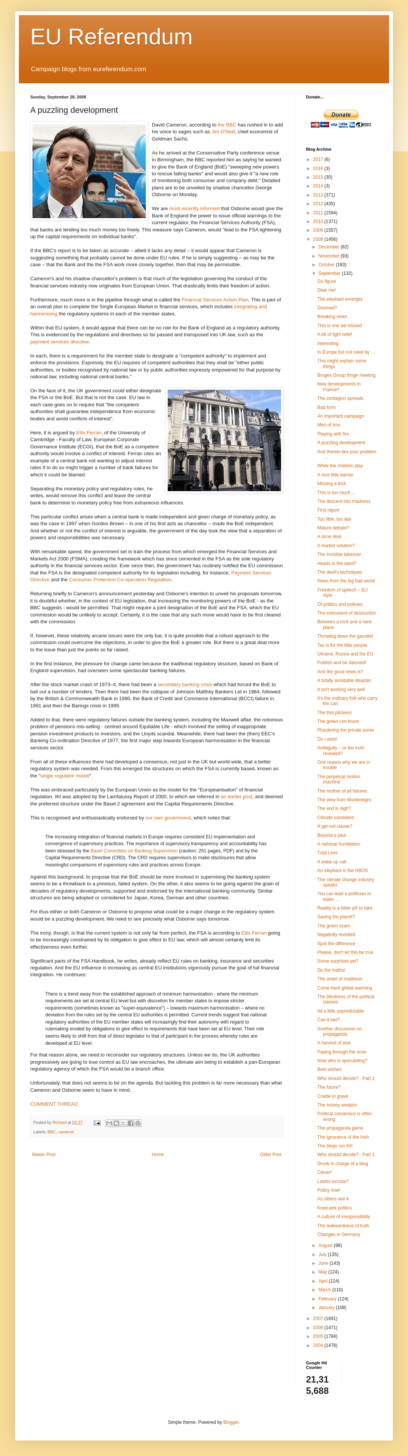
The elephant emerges (340, 299)
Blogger (231, 1422)
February (328, 1299)
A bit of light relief (334, 334)
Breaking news (332, 316)
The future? (328, 1087)
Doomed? (327, 308)
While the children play (340, 465)
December (329, 247)
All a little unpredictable (340, 1011)
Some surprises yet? (338, 961)
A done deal (329, 536)
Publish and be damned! (341, 662)
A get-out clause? (334, 826)
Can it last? (328, 1019)
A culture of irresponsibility (343, 1216)
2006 (319, 1327)
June (323, 1263)
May (323, 1272)
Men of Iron (328, 425)
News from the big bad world (346, 581)
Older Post (270, 1154)
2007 (319, 1318)
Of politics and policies (339, 604)
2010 (319, 221)
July (323, 1254)
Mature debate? (333, 528)
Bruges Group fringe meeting (346, 375)
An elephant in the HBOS (342, 870)
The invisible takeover (339, 554)
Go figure (326, 281)
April (323, 1281)
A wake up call (331, 862)
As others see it (333, 1199)
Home (158, 1154)
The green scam (333, 926)
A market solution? (336, 545)
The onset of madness (339, 979)
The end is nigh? (334, 808)
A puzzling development (341, 442)
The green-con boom (338, 721)
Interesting (327, 343)
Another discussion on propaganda (339, 1031)
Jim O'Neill (223, 131)
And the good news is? (340, 671)
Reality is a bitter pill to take (344, 908)
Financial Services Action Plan (215, 300)
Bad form (326, 407)
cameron (66, 1132)
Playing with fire (333, 434)
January (327, 1307)
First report (328, 510)
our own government (168, 818)
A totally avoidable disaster (344, 680)
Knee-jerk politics (334, 1208)
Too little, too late (334, 519)
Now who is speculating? (342, 1060)
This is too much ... (336, 492)
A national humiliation (338, 844)
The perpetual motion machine (338, 779)
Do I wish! (327, 739)
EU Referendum (111, 36)
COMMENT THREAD (54, 1104)
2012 (319, 203)
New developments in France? (339, 386)
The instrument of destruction (346, 613)
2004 (319, 1345)
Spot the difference (336, 943)
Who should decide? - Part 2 (345, 1078)
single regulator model (65, 776)
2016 (319, 168)
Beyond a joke (331, 835)
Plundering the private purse (345, 730)
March (325, 1289)
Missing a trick (331, 483)
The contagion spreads (340, 398)
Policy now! (328, 1190)
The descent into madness (344, 501)
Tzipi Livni (327, 852)
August (326, 1245)
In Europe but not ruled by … (346, 352)
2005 (319, 1336)
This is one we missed (339, 325)
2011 (319, 212)
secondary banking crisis (185, 684)
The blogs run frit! (334, 1146)
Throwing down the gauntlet (345, 636)
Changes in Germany (338, 1234)
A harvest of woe (334, 1043)
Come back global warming (344, 988)
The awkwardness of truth (343, 1225)
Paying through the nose (341, 1052)
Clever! (324, 1172)
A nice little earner (335, 475)
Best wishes (329, 1069)
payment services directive (59, 342)
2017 (319, 159)
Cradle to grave (332, 1096)
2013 (319, 195)
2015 (319, 177)
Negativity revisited (336, 934)
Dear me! (326, 290)
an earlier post (236, 796)
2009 (319, 230)
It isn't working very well (341, 689)
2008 (319, 239)
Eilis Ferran (89, 432)
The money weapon (337, 1105)
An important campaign (340, 416)
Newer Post (44, 1154)
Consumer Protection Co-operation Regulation (120, 579)
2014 (319, 186)
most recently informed (194, 208)
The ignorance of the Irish (343, 1137)
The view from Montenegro (344, 799)
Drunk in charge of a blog (342, 1163)
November (329, 256)
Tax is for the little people (342, 645)
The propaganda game (340, 1128)
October (327, 264)
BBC (52, 1132)
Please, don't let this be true (345, 952)
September (330, 273)
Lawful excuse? (333, 1181)
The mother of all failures (342, 791)
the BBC (227, 125)
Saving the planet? (336, 916)
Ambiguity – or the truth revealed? (340, 750)
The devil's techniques (339, 572)
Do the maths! (331, 970)
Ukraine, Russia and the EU (345, 654)
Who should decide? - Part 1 (345, 1154)
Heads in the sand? (336, 563)
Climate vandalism (335, 817)
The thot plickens (334, 712)
